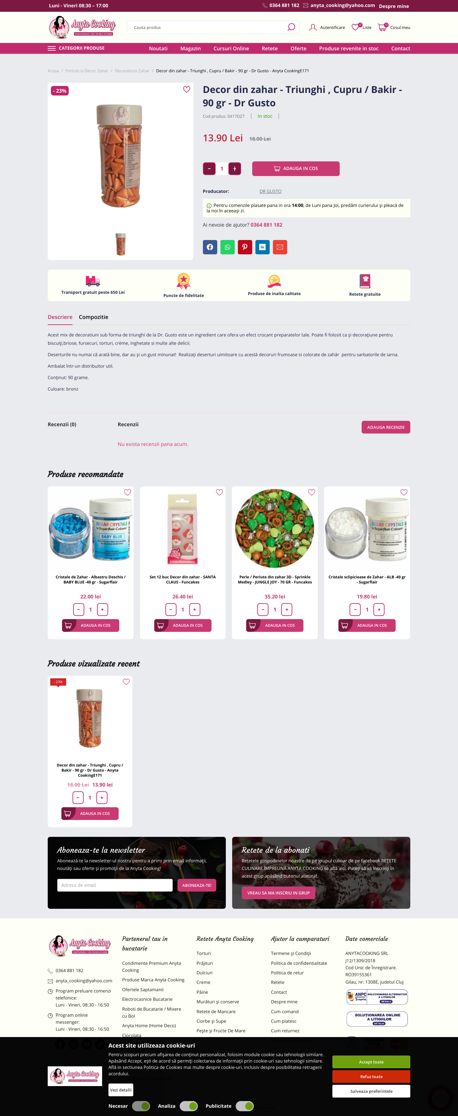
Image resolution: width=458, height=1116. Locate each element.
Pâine (202, 992)
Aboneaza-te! (197, 885)
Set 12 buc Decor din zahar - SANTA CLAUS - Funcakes (183, 579)
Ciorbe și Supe (211, 1021)
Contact (400, 48)
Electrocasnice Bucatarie (147, 999)
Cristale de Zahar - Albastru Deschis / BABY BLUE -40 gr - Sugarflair (91, 579)
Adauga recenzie (386, 427)
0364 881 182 (266, 224)
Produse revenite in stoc (349, 48)
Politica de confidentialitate (299, 963)
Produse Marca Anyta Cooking (153, 980)
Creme (203, 982)
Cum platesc (283, 1021)
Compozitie (93, 317)
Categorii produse (82, 48)
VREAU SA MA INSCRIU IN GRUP (278, 893)
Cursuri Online (231, 48)
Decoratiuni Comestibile (147, 1079)
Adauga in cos (296, 169)
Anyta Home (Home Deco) (149, 1026)
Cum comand (285, 1012)
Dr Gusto (270, 191)
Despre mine (284, 1002)
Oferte (299, 48)
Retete (270, 48)
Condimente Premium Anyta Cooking (151, 966)
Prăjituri (205, 963)
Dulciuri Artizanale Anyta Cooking (147, 1065)
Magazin (190, 48)
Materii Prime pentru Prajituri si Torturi (152, 1048)
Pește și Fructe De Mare (221, 1031)
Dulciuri (204, 973)
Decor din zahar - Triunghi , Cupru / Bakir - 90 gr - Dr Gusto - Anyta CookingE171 (90, 770)
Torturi (204, 953)
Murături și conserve (218, 1002)
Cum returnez (285, 1031)
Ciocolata (131, 1036)
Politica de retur (287, 973)
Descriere (60, 317)
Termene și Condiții (291, 953)
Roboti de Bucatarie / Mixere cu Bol (151, 1012)
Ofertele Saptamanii (142, 990)
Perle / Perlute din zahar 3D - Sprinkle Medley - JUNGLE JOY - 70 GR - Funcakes (275, 579)
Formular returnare (291, 1041)
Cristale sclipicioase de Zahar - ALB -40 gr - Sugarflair (367, 579)
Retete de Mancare (216, 1012)
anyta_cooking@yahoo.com (80, 981)
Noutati (158, 48)
